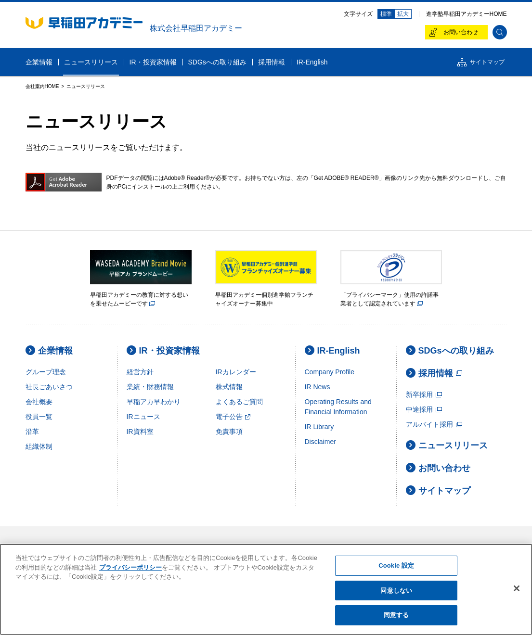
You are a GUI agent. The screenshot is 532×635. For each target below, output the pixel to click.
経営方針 (140, 372)
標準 (386, 14)
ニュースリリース (447, 445)
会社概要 (39, 402)
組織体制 (39, 446)
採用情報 (434, 373)
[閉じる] (516, 588)
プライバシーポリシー (130, 567)
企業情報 (49, 350)
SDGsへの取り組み (450, 350)
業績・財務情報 (150, 387)
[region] (266, 589)
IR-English (332, 350)
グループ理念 (46, 372)
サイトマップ (438, 490)
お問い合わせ (438, 468)
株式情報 (229, 387)
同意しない (396, 590)
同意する (396, 615)
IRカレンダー (236, 372)
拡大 (403, 14)
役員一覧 (39, 416)
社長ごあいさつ (49, 387)
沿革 (32, 431)
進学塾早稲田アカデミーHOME (466, 14)
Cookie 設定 (396, 565)
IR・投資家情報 (163, 350)
